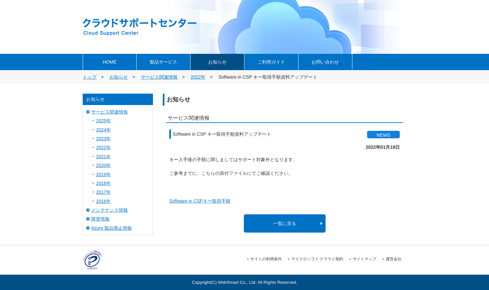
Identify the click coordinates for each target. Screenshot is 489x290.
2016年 (103, 201)
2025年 (103, 120)
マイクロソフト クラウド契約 (317, 259)
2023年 (103, 138)
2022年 (198, 77)
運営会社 (393, 259)
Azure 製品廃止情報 (111, 228)
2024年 (103, 129)
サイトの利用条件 (266, 259)
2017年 (103, 192)
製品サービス (163, 62)
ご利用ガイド (271, 62)
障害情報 (100, 218)
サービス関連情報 (159, 77)
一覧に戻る (284, 223)
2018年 (103, 183)
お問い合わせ (325, 62)
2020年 (103, 165)
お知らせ (217, 62)
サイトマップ (364, 259)
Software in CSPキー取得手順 (199, 201)
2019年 (103, 174)
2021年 (103, 156)
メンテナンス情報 (109, 210)
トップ (89, 77)
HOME (110, 62)
